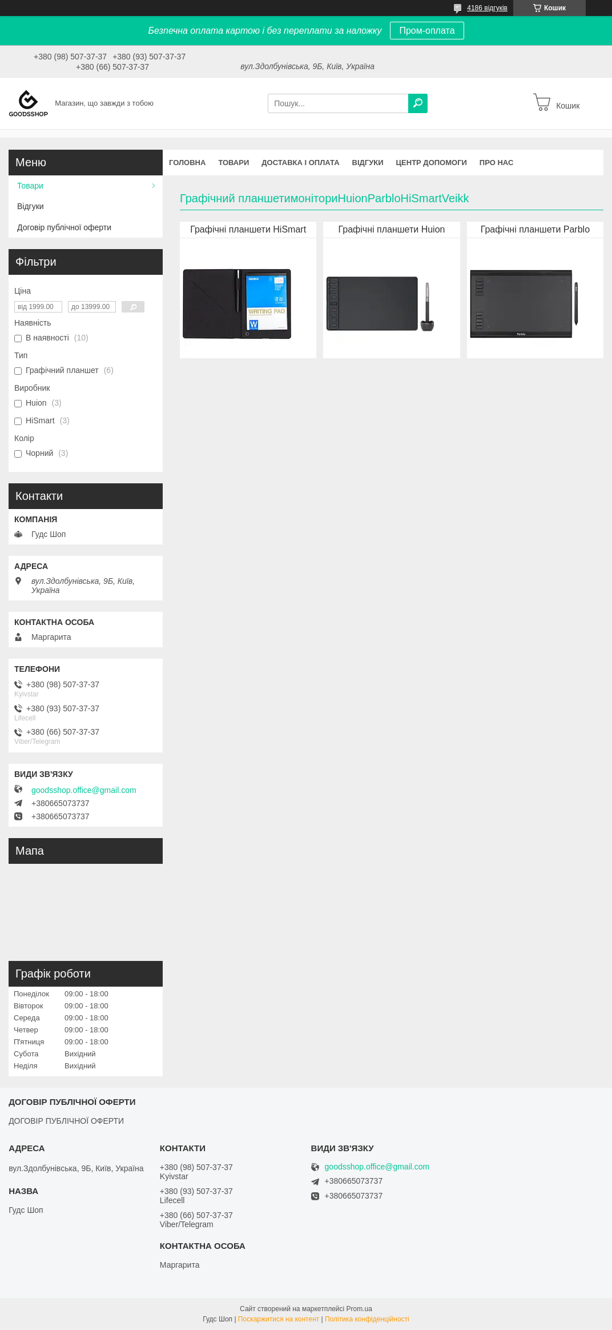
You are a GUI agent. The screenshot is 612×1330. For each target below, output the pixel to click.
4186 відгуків (487, 8)
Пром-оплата (426, 30)
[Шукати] (418, 103)
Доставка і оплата (300, 162)
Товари (233, 162)
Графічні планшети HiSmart (248, 229)
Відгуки (368, 162)
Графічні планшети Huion (392, 229)
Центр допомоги (431, 162)
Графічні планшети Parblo (535, 229)
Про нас (496, 162)
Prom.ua (359, 1309)
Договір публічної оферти (64, 227)
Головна (187, 162)
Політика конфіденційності (367, 1319)
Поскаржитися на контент (278, 1319)
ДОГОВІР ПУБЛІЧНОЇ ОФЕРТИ (66, 1120)
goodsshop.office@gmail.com (83, 790)
